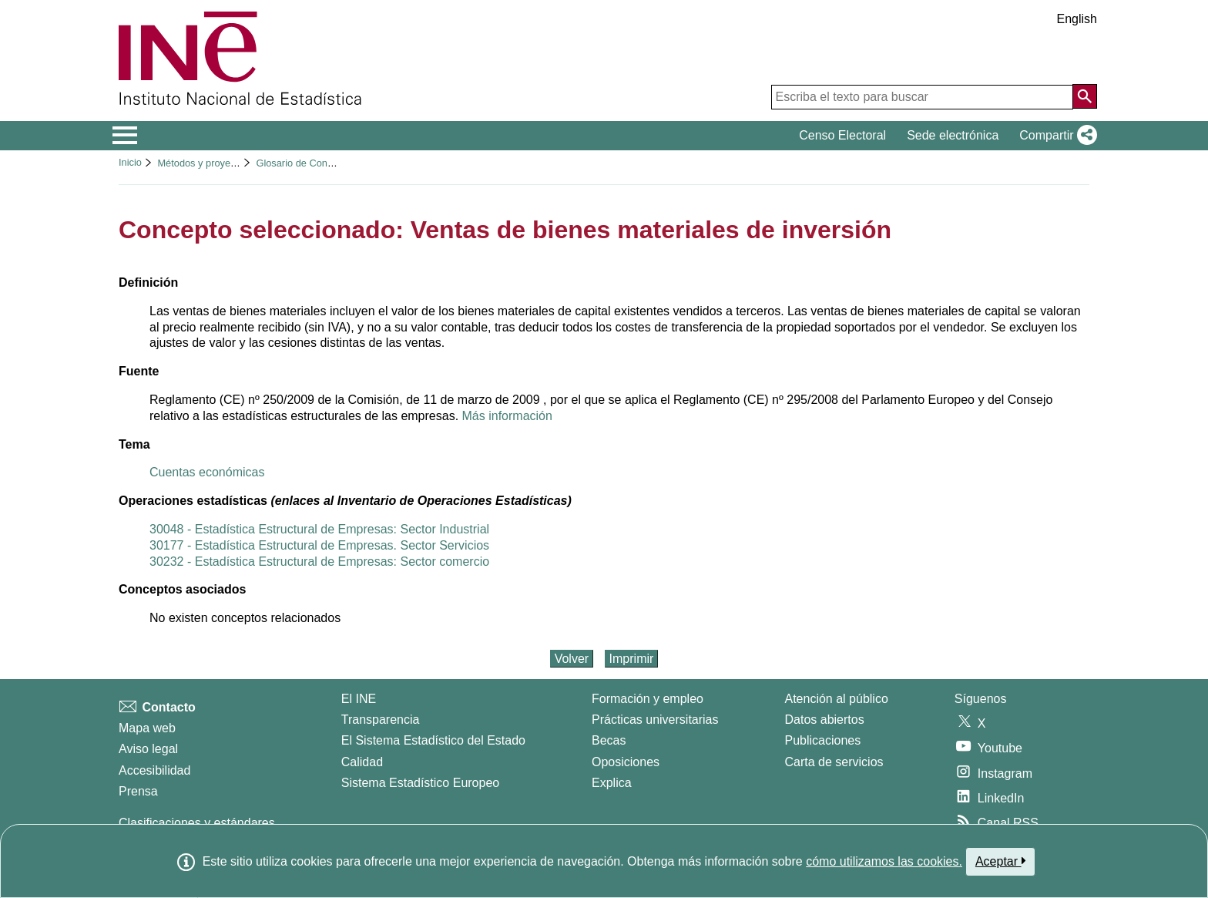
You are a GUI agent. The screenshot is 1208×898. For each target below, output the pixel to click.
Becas (609, 740)
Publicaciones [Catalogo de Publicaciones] (823, 740)
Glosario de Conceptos (306, 163)
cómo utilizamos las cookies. (884, 861)
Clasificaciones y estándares (197, 822)
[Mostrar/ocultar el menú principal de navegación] (125, 136)
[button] (1055, 136)
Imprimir (631, 658)
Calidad (362, 762)
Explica (612, 782)
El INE (358, 698)
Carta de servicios (834, 762)
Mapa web (147, 728)
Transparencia (380, 719)
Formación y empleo (647, 698)
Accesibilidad (154, 770)
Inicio (130, 162)
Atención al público (836, 698)
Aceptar (1000, 861)
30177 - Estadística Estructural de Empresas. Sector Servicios (319, 545)
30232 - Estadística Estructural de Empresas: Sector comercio (319, 561)
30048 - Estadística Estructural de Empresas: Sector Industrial (319, 529)
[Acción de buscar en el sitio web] (1084, 96)
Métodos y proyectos (202, 163)
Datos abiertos (824, 719)
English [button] (1077, 18)
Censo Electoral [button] (842, 135)
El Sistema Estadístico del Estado (433, 740)
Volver (572, 658)
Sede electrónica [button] (952, 135)
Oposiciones (625, 762)
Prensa (138, 791)
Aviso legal (148, 748)
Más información (507, 415)
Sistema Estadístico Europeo (420, 782)
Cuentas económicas (206, 472)
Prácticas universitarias (655, 719)
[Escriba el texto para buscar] (922, 97)
